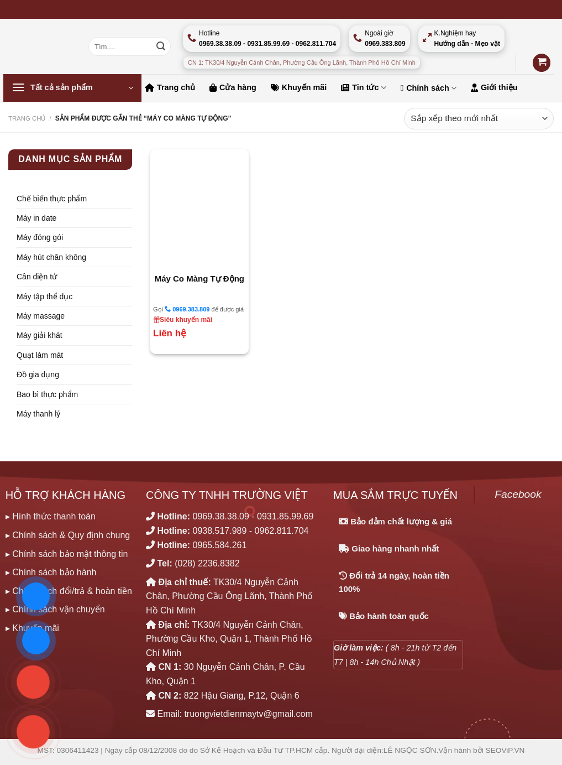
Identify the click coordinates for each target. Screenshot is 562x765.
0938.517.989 (220, 530)
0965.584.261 (220, 545)
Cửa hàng (232, 87)
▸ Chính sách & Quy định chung (68, 535)
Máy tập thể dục (44, 296)
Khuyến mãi (299, 87)
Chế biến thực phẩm (52, 198)
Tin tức (363, 87)
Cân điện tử (37, 276)
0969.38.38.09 (221, 516)
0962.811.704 (282, 530)
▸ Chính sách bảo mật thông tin (67, 554)
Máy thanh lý (38, 413)
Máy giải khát (39, 335)
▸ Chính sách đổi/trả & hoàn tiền (69, 591)
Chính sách (428, 88)
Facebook (518, 494)
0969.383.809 (187, 309)
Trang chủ (170, 87)
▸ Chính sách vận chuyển (55, 609)
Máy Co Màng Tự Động (199, 278)
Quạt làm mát (40, 355)
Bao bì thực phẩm (47, 394)
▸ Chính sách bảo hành (51, 572)
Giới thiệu (494, 87)
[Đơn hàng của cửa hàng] (479, 118)
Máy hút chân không (51, 257)
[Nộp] (160, 46)
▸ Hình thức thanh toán (51, 516)
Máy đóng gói (40, 237)
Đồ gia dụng (38, 374)
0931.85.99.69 (285, 516)
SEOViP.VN (505, 750)
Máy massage (41, 315)
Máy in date (36, 218)
